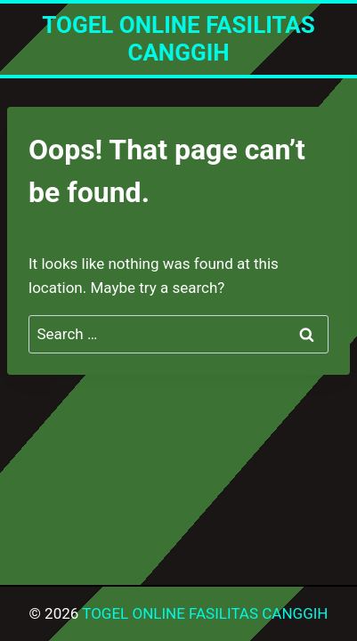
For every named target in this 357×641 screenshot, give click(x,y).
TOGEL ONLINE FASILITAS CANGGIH (205, 613)
